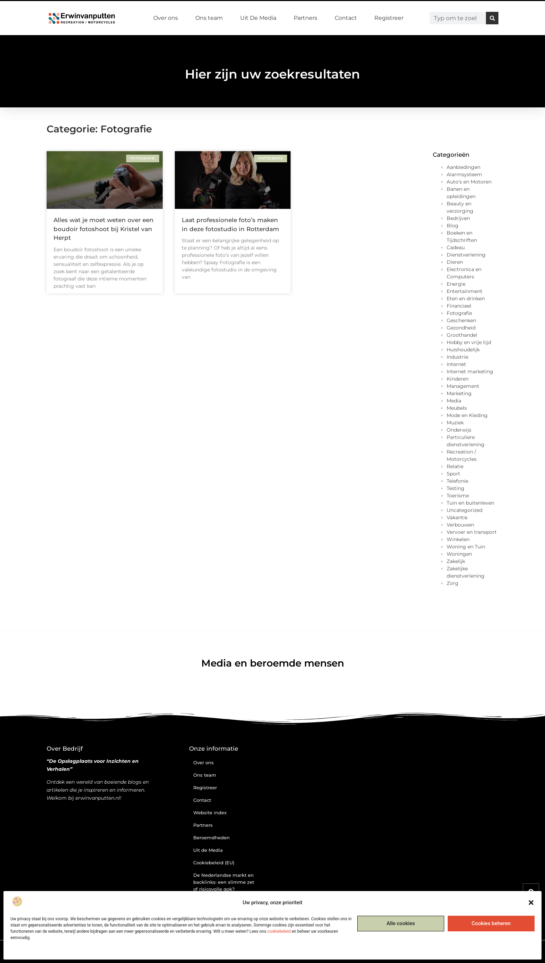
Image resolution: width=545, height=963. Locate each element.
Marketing (459, 393)
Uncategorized (464, 510)
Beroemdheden (211, 837)
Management (463, 386)
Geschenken (461, 320)
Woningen (459, 554)
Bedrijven (458, 218)
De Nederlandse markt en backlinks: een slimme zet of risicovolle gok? (223, 882)
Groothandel (462, 335)
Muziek (455, 422)
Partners (305, 18)
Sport (453, 474)
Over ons (165, 18)
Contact (346, 18)
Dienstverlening (466, 255)
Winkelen (458, 539)
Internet (456, 364)
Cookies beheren (491, 923)
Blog (452, 225)
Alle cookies (401, 923)
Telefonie (457, 481)
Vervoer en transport (472, 532)
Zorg (452, 583)
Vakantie (457, 517)
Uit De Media (258, 18)
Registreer (389, 18)
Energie (456, 284)
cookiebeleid (279, 931)
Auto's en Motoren (469, 182)
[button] (531, 902)
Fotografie (459, 313)
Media (454, 401)
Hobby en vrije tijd (469, 342)
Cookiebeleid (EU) (213, 862)
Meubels (457, 408)
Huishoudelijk (463, 349)
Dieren (455, 262)
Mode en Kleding (467, 415)
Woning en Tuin (466, 547)
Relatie (455, 466)
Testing (455, 488)
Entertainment (464, 291)
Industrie (457, 357)
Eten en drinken (466, 298)
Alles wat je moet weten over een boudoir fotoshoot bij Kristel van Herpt (104, 229)
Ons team (209, 18)
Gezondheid (461, 328)
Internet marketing (470, 371)
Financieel (459, 306)
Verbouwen (460, 525)
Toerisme (458, 495)
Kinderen (458, 379)
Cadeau (456, 247)
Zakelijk (456, 561)
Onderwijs (459, 430)
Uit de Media (208, 850)
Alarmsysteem (464, 174)
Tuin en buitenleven (470, 503)
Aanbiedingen (463, 167)
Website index (210, 812)
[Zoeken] (492, 18)
